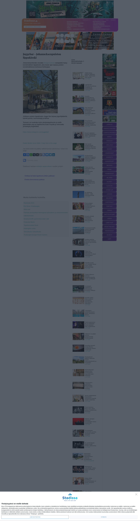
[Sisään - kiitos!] (136, 494)
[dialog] (70, 506)
